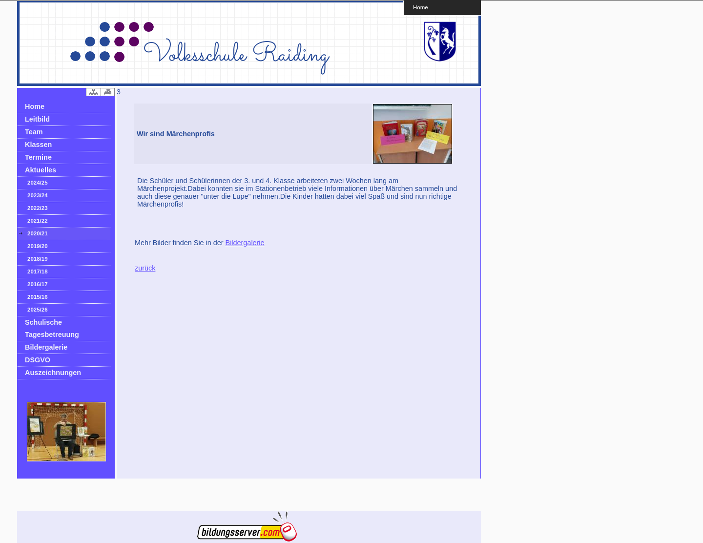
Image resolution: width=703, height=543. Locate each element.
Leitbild (37, 119)
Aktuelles (40, 170)
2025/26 (37, 310)
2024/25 (37, 183)
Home (420, 7)
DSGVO (37, 360)
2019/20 (37, 246)
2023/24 (37, 195)
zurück (145, 268)
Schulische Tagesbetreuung (52, 328)
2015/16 (37, 297)
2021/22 (37, 221)
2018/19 (37, 259)
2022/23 (37, 208)
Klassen (38, 144)
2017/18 (37, 271)
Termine (38, 157)
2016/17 (37, 284)
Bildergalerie (46, 347)
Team (34, 132)
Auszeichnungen (53, 372)
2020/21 (37, 233)
